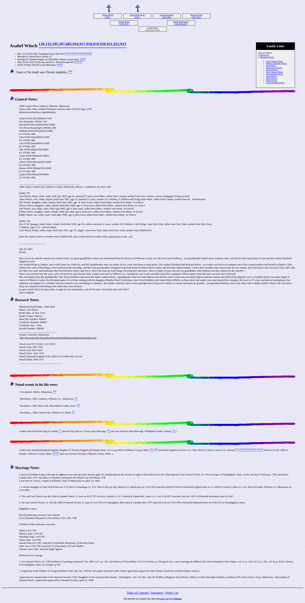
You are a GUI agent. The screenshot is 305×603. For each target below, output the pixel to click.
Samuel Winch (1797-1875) (124, 23)
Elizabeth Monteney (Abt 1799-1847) (181, 23)
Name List (171, 592)
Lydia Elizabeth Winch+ (275, 83)
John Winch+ (271, 65)
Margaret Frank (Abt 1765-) (196, 16)
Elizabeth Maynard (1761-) (137, 16)
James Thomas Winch (274, 61)
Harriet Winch (271, 80)
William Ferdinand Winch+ (276, 63)
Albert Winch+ (272, 78)
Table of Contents (138, 592)
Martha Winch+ (272, 70)
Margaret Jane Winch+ (275, 74)
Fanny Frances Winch (274, 72)
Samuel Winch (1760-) (107, 16)
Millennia (178, 599)
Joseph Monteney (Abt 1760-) (167, 16)
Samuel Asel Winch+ (274, 68)
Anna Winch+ (271, 76)
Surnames (157, 592)
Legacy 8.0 (164, 599)
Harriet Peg (264, 55)
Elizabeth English (267, 57)
